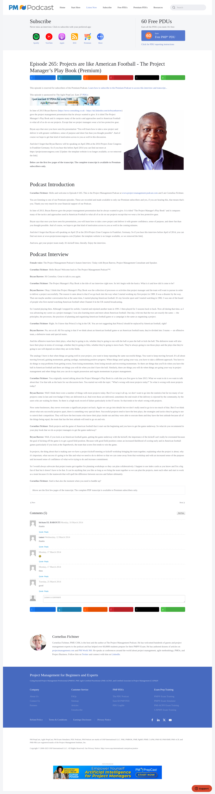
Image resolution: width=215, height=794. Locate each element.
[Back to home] (31, 7)
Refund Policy (36, 719)
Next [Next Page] (182, 502)
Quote (41, 532)
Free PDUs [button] (123, 7)
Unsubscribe (77, 710)
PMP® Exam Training (164, 696)
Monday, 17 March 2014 (50, 552)
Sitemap (75, 701)
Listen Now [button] (91, 7)
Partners (33, 705)
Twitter (85, 654)
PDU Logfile (118, 705)
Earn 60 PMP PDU (121, 701)
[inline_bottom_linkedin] (69, 609)
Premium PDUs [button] (140, 7)
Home (62, 7)
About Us (34, 696)
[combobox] (188, 7)
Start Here (75, 7)
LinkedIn (116, 654)
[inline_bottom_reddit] (95, 609)
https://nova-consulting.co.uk (72, 110)
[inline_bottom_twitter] (147, 609)
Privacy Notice (104, 719)
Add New (181, 513)
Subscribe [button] (107, 7)
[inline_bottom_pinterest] (121, 609)
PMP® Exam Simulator (165, 701)
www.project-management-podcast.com (140, 193)
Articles (74, 705)
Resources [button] (158, 7)
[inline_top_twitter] (147, 77)
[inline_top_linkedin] (69, 77)
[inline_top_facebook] (43, 77)
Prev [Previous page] (32, 502)
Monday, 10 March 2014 (72, 522)
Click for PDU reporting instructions (157, 44)
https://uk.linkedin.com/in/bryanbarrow (104, 110)
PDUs (85, 95)
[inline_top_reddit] (95, 77)
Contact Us (35, 701)
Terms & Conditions (58, 719)
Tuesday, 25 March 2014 (50, 581)
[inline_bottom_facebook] (43, 609)
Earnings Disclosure (82, 719)
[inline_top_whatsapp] (173, 77)
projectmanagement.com (63, 650)
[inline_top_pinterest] (121, 77)
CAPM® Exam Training (165, 710)
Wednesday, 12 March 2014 (57, 537)
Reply (46, 532)
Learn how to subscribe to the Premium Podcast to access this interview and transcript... (127, 88)
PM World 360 (85, 650)
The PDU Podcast (121, 696)
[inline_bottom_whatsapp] (173, 609)
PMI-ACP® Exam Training (166, 705)
